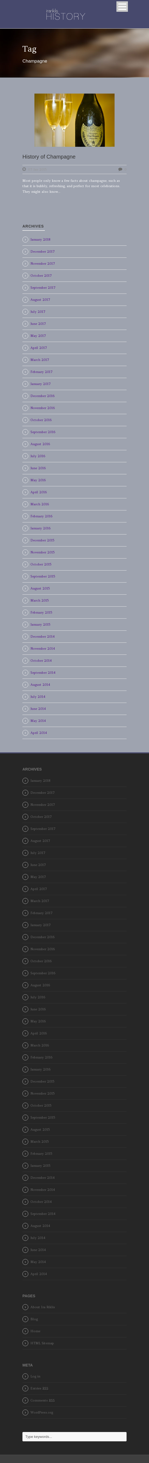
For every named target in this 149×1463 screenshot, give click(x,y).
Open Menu (122, 6)
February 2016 (41, 516)
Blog (34, 1319)
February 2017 (41, 372)
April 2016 (38, 492)
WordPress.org (41, 1412)
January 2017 (40, 384)
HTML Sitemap (42, 1343)
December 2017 (42, 251)
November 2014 (42, 648)
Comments (42, 1400)
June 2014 (38, 709)
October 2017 (41, 276)
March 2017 (39, 360)
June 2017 (38, 324)
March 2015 (39, 600)
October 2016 (41, 420)
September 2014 (43, 673)
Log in (35, 1376)
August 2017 (40, 300)
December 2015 (42, 540)
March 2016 (39, 504)
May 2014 (38, 721)
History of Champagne (49, 157)
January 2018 (40, 239)
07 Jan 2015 (37, 169)
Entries (39, 1388)
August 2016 (40, 444)
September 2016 (42, 432)
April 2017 (38, 348)
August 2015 (40, 588)
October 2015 (40, 564)
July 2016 (37, 456)
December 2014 (42, 636)
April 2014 (38, 733)
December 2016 (42, 396)
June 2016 (38, 468)
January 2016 (40, 528)
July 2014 (37, 697)
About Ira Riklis (42, 1307)
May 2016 (38, 480)
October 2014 (41, 661)
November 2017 (42, 263)
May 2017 (38, 336)
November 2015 (42, 552)
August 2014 (40, 685)
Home (35, 1331)
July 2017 (37, 312)
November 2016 (42, 408)
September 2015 (42, 576)
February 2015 (41, 612)
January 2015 (40, 624)
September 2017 (43, 288)
